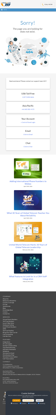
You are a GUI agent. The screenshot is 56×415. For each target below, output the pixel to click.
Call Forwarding (8, 334)
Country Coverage (8, 302)
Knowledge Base (8, 310)
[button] (28, 9)
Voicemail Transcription (10, 357)
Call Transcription (8, 358)
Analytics (23, 403)
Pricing (5, 304)
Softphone (6, 351)
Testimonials (7, 306)
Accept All (16, 400)
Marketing (41, 403)
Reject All (39, 400)
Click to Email (28, 134)
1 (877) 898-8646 (28, 97)
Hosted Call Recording (10, 345)
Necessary (14, 403)
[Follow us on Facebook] (4, 400)
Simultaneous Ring (8, 355)
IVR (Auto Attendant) (9, 349)
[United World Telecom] (5, 4)
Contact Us (6, 314)
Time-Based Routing (9, 347)
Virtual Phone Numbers (10, 319)
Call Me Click (7, 336)
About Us (5, 299)
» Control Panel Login (28, 122)
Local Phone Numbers (9, 327)
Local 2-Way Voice (8, 323)
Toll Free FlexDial (8, 330)
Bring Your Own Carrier (10, 332)
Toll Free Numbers (8, 321)
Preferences (32, 403)
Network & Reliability (9, 300)
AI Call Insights (7, 344)
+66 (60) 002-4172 (28, 109)
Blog (4, 308)
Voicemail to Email (8, 353)
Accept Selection (28, 400)
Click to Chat (28, 146)
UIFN (4, 329)
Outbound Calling (8, 325)
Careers (5, 312)
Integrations (6, 342)
